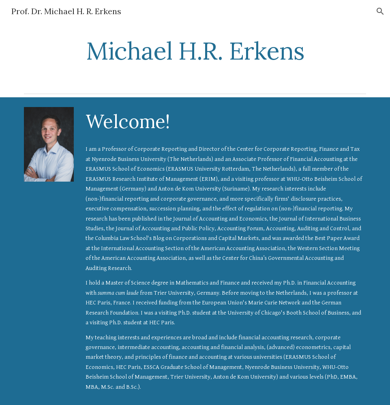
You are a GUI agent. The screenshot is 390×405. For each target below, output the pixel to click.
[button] (380, 11)
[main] (195, 50)
